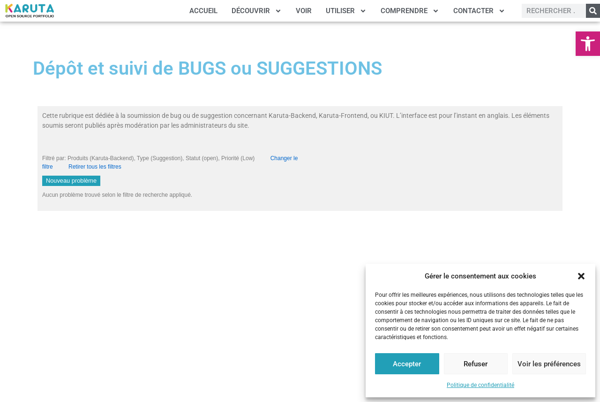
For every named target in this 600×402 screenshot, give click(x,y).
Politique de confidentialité (480, 385)
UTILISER (346, 11)
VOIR (304, 11)
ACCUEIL (203, 11)
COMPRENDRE (410, 11)
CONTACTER (479, 11)
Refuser (476, 364)
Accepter (407, 364)
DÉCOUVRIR (257, 11)
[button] (588, 43)
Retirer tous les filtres (94, 166)
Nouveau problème (71, 180)
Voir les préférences (549, 364)
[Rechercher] (593, 11)
